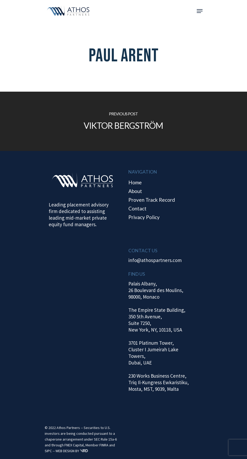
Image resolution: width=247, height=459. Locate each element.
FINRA (103, 445)
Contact (137, 208)
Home (135, 182)
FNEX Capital (74, 445)
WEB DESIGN (65, 450)
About (135, 191)
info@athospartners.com (155, 260)
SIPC (48, 450)
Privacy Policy (144, 217)
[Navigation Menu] (200, 11)
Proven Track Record (151, 200)
